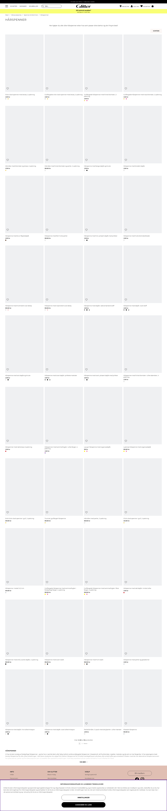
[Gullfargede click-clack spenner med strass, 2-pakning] (64, 68)
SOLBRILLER (33, 6)
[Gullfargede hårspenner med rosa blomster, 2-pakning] (142, 68)
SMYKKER (23, 6)
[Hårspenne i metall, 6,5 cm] (24, 562)
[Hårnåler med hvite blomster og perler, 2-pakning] (64, 139)
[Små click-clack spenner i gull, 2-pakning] (24, 491)
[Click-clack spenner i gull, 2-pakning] (142, 491)
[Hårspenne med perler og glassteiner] (142, 632)
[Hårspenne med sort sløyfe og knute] (24, 349)
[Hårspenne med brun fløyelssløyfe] (24, 209)
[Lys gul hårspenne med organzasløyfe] (103, 420)
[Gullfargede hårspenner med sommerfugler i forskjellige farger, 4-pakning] (64, 562)
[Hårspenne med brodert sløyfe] (142, 139)
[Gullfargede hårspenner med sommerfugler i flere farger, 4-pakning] (103, 562)
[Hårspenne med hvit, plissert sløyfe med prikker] (103, 209)
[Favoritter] (146, 6)
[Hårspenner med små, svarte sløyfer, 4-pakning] (24, 632)
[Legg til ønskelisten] (7, 88)
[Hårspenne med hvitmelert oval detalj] (24, 278)
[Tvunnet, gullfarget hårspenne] (64, 491)
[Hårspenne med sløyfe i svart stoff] (142, 278)
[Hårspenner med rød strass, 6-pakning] (24, 420)
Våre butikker (52, 778)
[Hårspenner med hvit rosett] (103, 632)
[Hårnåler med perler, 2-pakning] (103, 491)
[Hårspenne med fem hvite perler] (64, 209)
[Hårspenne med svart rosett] (64, 632)
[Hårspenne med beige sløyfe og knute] (103, 139)
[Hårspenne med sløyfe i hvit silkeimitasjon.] (24, 702)
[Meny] (7, 6)
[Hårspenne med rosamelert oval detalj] (64, 278)
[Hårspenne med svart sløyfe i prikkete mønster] (64, 349)
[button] (135, 6)
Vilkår (12, 774)
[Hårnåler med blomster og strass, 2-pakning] (24, 139)
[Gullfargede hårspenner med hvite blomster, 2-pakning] (103, 68)
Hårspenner (44, 15)
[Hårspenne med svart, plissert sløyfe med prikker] (103, 349)
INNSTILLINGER (83, 798)
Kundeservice (89, 778)
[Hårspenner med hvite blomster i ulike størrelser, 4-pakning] (142, 349)
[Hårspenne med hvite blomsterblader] (142, 209)
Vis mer (83, 762)
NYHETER (13, 6)
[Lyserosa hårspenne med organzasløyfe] (142, 420)
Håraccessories (16, 15)
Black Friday (52, 774)
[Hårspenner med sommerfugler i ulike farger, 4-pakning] (64, 420)
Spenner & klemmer (31, 15)
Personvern (14, 778)
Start (7, 15)
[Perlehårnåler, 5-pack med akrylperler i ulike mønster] (103, 702)
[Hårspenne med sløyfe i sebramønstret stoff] (103, 278)
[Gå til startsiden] (83, 6)
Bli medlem (140, 773)
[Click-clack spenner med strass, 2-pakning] (24, 68)
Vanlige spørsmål (91, 774)
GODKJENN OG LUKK (83, 805)
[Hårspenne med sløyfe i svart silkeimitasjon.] (64, 702)
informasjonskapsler (45, 792)
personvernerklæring (13, 792)
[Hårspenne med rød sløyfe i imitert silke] (142, 562)
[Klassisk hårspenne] (142, 702)
